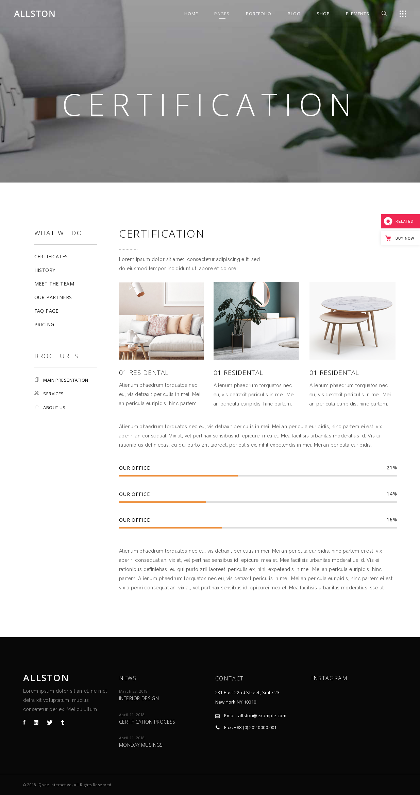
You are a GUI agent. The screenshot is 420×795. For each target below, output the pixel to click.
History (44, 270)
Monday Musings (141, 745)
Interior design (139, 698)
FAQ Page (46, 311)
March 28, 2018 (133, 691)
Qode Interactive (55, 784)
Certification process (147, 722)
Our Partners (53, 297)
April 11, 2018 (132, 714)
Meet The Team (54, 283)
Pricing (44, 324)
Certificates (51, 256)
